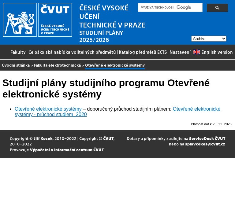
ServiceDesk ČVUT (207, 138)
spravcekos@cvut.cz (205, 143)
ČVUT (108, 138)
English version (213, 52)
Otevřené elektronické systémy (48, 109)
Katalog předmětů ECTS (143, 52)
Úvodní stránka (16, 65)
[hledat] (169, 7)
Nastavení (180, 52)
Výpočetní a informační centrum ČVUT (67, 149)
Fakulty (18, 52)
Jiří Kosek (43, 138)
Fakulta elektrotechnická (57, 65)
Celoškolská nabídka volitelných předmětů (72, 52)
